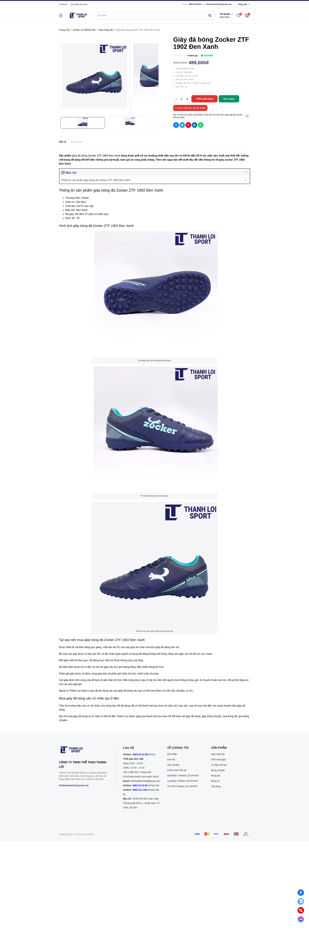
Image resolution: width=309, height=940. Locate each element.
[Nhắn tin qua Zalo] (301, 901)
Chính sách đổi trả (176, 770)
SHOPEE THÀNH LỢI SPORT (183, 775)
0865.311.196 (140, 789)
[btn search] (210, 15)
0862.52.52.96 (195, 4)
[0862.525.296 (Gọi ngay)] (301, 910)
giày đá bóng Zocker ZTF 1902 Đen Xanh (96, 155)
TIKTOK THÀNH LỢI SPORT (182, 786)
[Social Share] (176, 125)
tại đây (189, 690)
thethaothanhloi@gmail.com (218, 4)
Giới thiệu (172, 754)
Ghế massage (218, 759)
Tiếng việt (242, 4)
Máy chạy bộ (218, 754)
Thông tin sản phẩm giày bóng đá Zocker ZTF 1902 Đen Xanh (95, 180)
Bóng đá (215, 775)
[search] (155, 15)
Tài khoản (63, 4)
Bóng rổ (215, 781)
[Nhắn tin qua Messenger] (301, 919)
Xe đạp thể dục (219, 764)
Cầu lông (216, 786)
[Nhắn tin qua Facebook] (301, 892)
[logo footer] (84, 750)
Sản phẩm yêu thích (79, 4)
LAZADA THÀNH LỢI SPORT (182, 781)
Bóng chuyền (218, 770)
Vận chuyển (173, 764)
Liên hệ (171, 759)
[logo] (78, 15)
